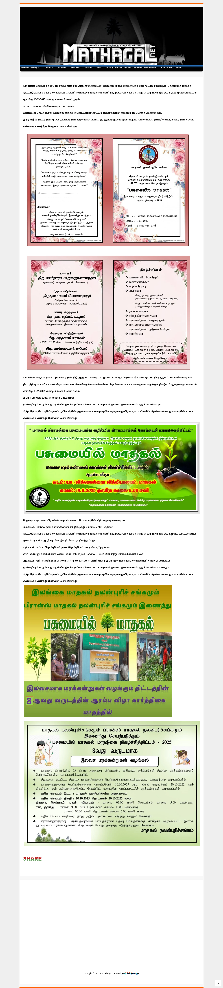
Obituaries (137, 68)
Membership (151, 68)
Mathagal (36, 68)
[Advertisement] (111, 904)
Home (25, 68)
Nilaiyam (76, 68)
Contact (177, 68)
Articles (118, 68)
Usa (100, 68)
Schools (63, 68)
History (110, 68)
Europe (89, 68)
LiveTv (164, 68)
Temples (50, 68)
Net (171, 68)
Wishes (127, 68)
